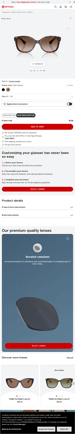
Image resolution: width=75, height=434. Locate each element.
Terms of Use (42, 422)
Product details (14, 81)
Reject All (64, 429)
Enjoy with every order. (31, 2)
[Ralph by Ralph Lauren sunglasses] (18, 12)
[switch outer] (69, 104)
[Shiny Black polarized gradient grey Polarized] (3, 89)
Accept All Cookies (46, 429)
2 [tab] (19, 396)
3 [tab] (22, 396)
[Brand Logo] (6, 18)
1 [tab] (56, 396)
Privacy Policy (27, 422)
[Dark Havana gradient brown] (8, 89)
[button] (66, 7)
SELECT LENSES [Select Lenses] (38, 189)
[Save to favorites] (70, 18)
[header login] (60, 7)
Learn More (10, 138)
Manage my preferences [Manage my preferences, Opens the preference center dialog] (11, 429)
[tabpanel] (20, 386)
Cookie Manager (19, 424)
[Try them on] (37, 64)
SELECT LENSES (39, 346)
